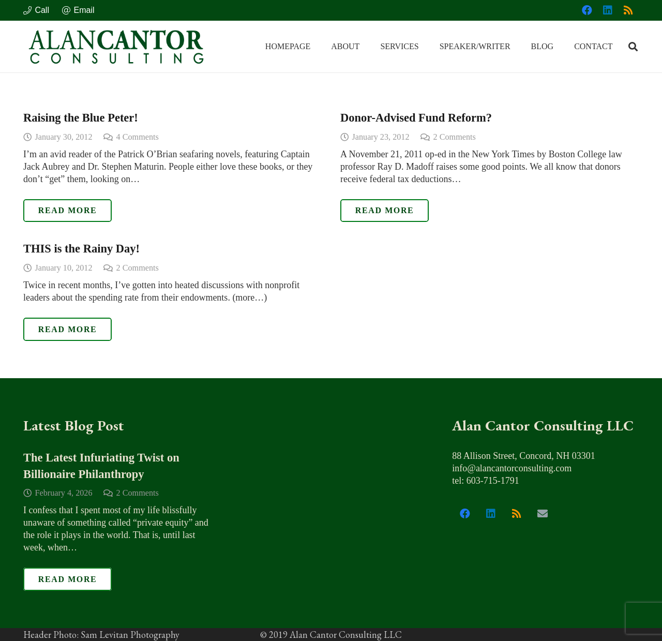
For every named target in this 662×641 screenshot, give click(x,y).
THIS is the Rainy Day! (81, 248)
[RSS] (628, 10)
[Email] (542, 514)
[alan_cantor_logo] (116, 46)
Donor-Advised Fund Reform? (416, 117)
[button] (633, 46)
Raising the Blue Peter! (80, 117)
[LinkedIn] (607, 10)
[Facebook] (587, 10)
